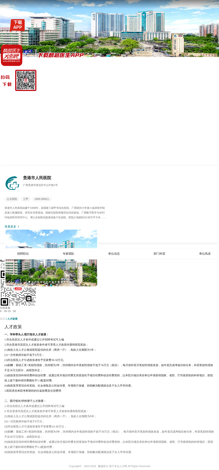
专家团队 (173, 95)
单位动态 (187, 95)
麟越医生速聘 (7, 95)
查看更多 (12, 226)
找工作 (20, 95)
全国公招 (29, 95)
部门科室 (200, 95)
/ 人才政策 (12, 318)
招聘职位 (160, 95)
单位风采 (214, 95)
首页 (148, 95)
